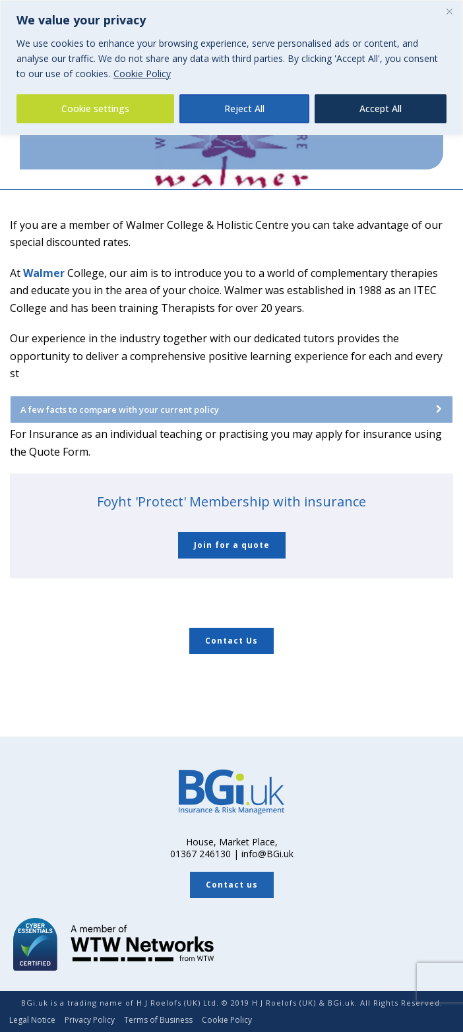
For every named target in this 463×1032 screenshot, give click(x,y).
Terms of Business (158, 1020)
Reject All (244, 108)
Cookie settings (95, 108)
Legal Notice (32, 1020)
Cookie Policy (142, 73)
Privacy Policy (90, 1020)
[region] (231, 67)
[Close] (449, 11)
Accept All (380, 108)
